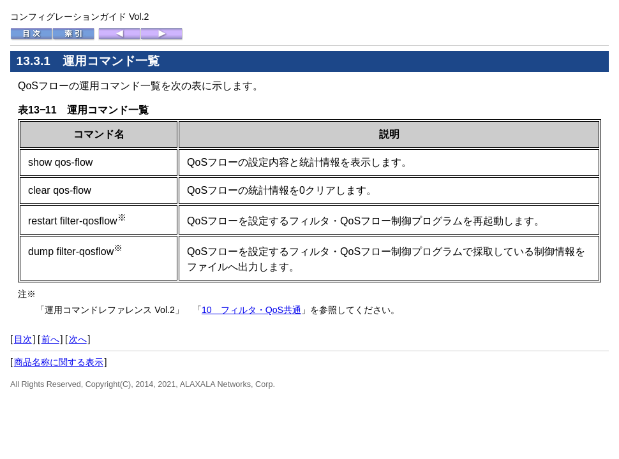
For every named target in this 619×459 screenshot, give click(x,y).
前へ (50, 339)
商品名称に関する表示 (58, 362)
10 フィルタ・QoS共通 (251, 310)
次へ (78, 339)
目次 (23, 339)
